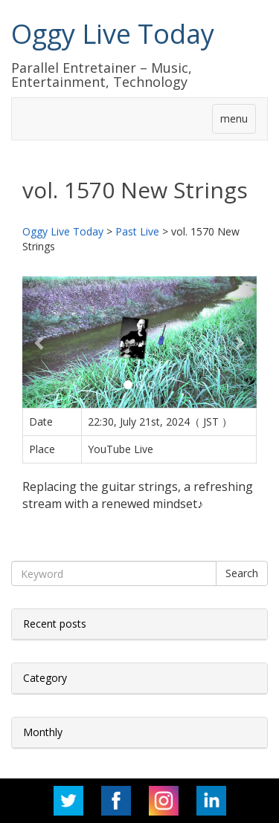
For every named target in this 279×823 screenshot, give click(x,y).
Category (45, 678)
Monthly (42, 732)
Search (241, 573)
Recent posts (54, 624)
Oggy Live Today (112, 34)
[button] (39, 342)
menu (234, 118)
